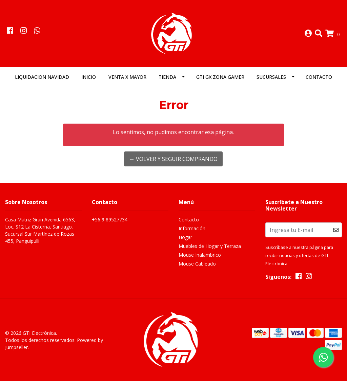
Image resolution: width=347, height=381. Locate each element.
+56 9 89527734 (109, 219)
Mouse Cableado (197, 263)
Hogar (185, 237)
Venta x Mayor (127, 77)
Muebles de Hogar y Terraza (210, 246)
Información (192, 228)
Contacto (319, 77)
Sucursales (271, 77)
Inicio (88, 77)
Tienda (167, 77)
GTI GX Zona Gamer (220, 77)
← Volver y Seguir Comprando (173, 159)
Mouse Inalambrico (200, 255)
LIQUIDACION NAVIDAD (42, 77)
